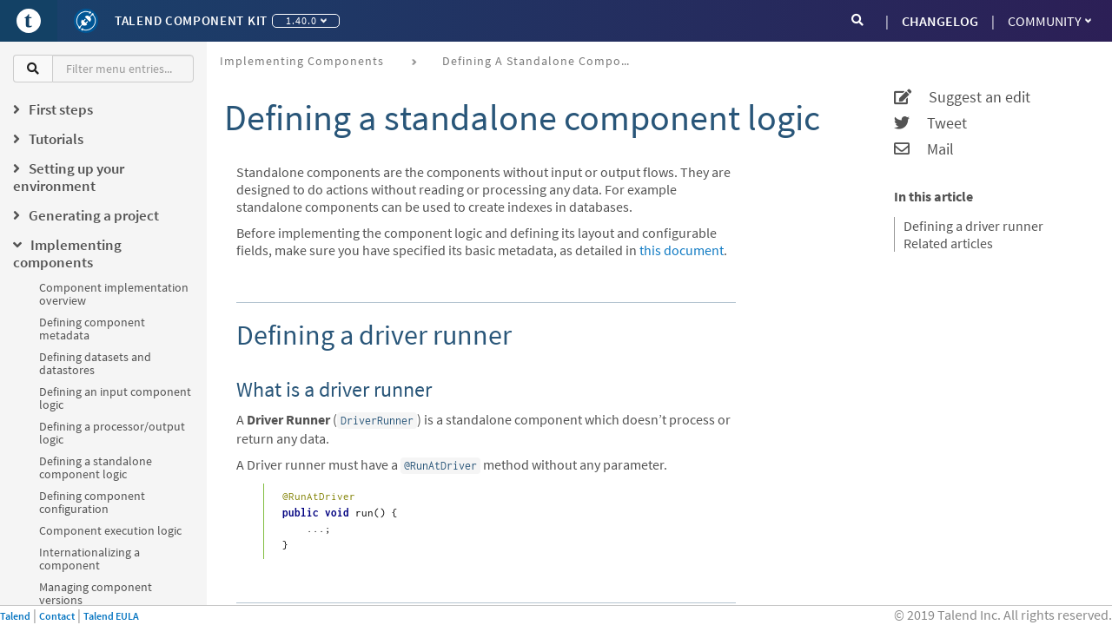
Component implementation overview (114, 294)
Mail (924, 149)
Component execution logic (110, 530)
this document (681, 250)
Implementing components (302, 61)
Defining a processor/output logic (112, 432)
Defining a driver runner (973, 225)
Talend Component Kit (191, 20)
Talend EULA (111, 615)
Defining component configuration (92, 502)
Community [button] (1049, 21)
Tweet (930, 123)
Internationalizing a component (89, 558)
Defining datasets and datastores (95, 363)
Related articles (948, 243)
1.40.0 (306, 20)
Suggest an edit (962, 97)
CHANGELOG (940, 21)
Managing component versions (95, 593)
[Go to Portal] (28, 21)
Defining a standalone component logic (95, 467)
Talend (15, 615)
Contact (57, 615)
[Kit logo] (86, 21)
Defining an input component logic (115, 398)
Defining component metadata (92, 328)
